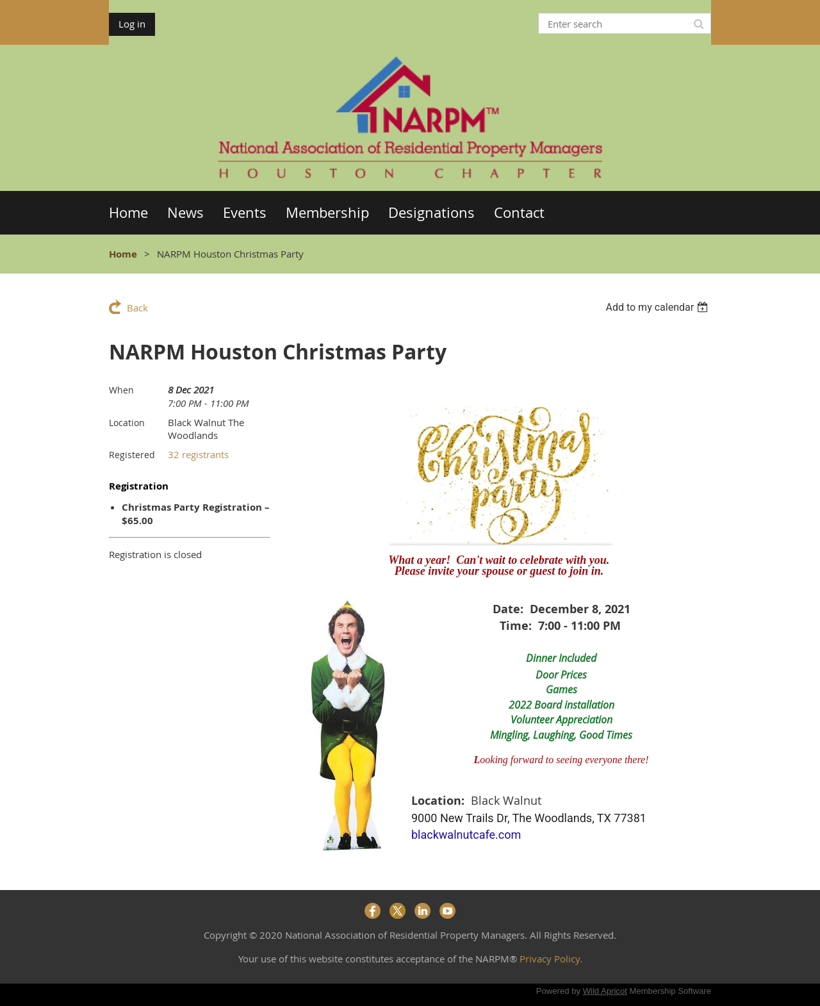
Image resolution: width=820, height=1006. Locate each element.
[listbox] (658, 307)
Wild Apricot (605, 991)
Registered (132, 455)
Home (123, 254)
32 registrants (198, 454)
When (121, 390)
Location (127, 422)
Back (137, 307)
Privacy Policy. (551, 958)
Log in (132, 23)
